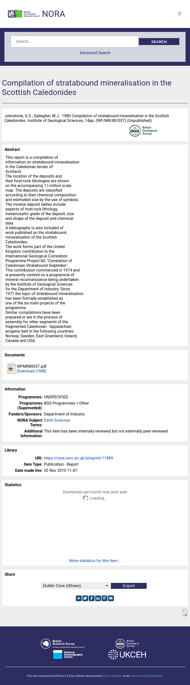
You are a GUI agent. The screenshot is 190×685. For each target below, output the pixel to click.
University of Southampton (146, 676)
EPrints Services (112, 676)
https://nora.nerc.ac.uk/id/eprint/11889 (78, 458)
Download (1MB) (32, 371)
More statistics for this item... (95, 560)
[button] (185, 612)
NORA (53, 14)
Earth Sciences (57, 420)
